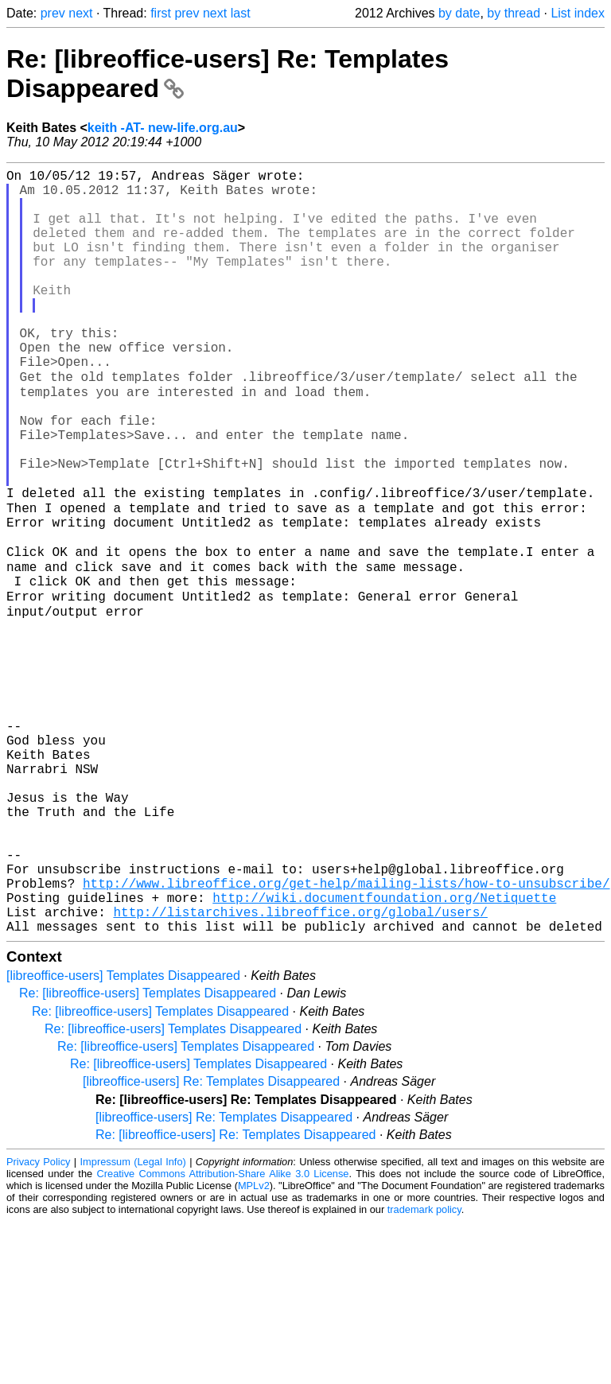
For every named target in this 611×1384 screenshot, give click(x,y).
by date (459, 13)
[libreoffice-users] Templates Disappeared (123, 1138)
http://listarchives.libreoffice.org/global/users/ (300, 1070)
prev (53, 13)
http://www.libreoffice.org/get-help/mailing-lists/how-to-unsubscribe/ (346, 1035)
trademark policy (424, 1372)
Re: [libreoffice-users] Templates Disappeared (147, 1155)
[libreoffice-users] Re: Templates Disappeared (211, 1243)
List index (578, 13)
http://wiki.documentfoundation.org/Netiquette (384, 1053)
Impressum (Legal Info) (133, 1324)
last (241, 13)
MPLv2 (254, 1348)
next (80, 13)
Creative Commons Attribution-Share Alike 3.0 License (223, 1336)
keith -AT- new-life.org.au (163, 127)
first (160, 13)
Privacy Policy (38, 1324)
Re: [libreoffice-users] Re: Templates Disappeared (235, 1297)
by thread (513, 13)
